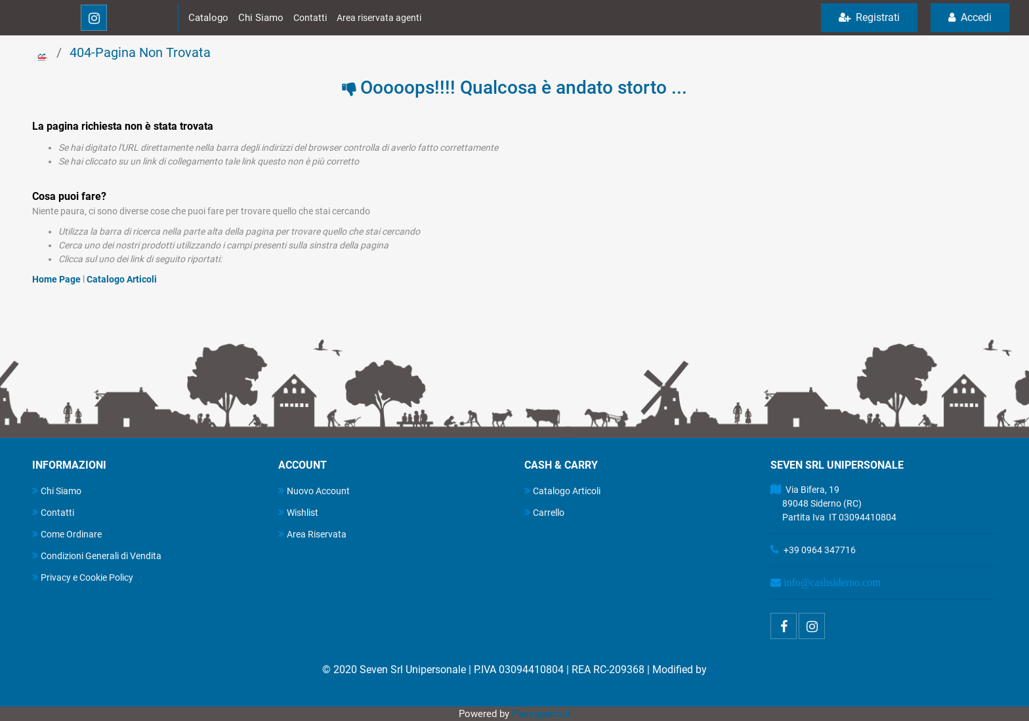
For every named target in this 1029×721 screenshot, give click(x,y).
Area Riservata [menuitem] (312, 533)
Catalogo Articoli (122, 279)
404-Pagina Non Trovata (140, 52)
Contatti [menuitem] (53, 512)
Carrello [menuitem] (544, 512)
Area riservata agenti (379, 17)
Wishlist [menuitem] (298, 512)
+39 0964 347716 (820, 550)
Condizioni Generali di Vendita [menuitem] (96, 555)
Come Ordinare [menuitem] (67, 533)
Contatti (310, 17)
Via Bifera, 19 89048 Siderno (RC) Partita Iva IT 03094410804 (833, 503)
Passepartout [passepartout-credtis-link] (541, 714)
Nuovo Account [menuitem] (314, 490)
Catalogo (208, 18)
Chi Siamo (261, 18)
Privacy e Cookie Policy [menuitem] (82, 577)
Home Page (57, 279)
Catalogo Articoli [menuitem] (562, 490)
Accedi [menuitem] (970, 17)
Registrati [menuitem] (869, 17)
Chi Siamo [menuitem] (56, 490)
